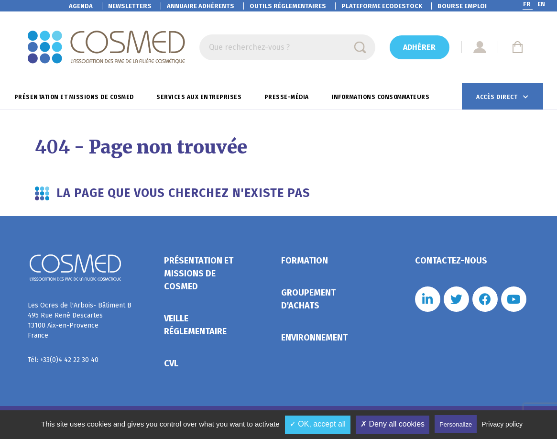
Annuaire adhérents (200, 6)
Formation (304, 260)
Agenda (81, 6)
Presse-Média (287, 97)
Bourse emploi (462, 6)
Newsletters (130, 6)
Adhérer (419, 47)
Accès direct (497, 97)
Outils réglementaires (288, 6)
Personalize (455, 424)
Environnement (314, 337)
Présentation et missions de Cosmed (75, 97)
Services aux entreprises (199, 97)
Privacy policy (502, 424)
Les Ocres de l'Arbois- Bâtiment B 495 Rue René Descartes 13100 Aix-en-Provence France (79, 320)
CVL (171, 363)
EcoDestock (381, 6)
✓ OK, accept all (318, 424)
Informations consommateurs (381, 97)
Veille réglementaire (195, 325)
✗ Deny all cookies (392, 424)
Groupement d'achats (308, 299)
